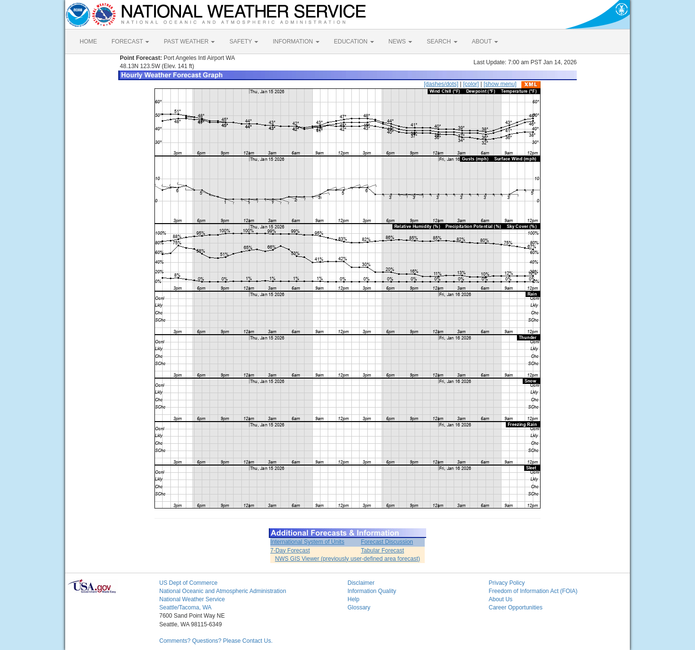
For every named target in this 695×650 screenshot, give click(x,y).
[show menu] (500, 84)
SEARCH (442, 41)
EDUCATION (354, 41)
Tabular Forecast (382, 550)
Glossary (359, 607)
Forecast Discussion (387, 541)
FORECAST (130, 41)
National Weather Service (192, 599)
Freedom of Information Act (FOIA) (533, 591)
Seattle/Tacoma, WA (185, 607)
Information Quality (372, 591)
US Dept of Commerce (188, 582)
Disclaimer (361, 582)
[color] (471, 84)
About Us (501, 599)
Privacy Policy (507, 582)
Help (354, 599)
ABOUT (485, 41)
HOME (88, 41)
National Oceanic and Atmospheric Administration (222, 591)
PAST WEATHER (189, 41)
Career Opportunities (515, 607)
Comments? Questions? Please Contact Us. (216, 640)
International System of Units (307, 541)
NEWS (400, 41)
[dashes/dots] (441, 84)
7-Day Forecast (290, 550)
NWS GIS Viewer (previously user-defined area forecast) (347, 558)
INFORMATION (296, 41)
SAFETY (243, 41)
